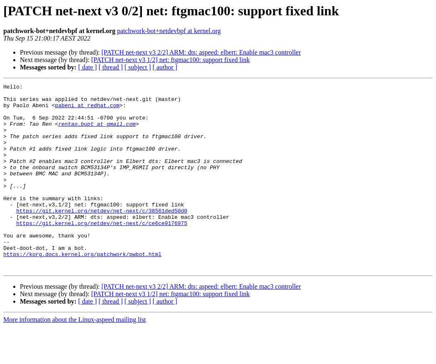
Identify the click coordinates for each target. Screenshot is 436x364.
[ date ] (87, 67)
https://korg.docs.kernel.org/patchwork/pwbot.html (82, 288)
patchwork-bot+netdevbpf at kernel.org (169, 30)
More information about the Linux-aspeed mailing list (74, 356)
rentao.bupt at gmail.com (97, 132)
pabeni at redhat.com (87, 110)
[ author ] (165, 67)
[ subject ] (138, 67)
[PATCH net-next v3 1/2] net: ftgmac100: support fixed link (170, 59)
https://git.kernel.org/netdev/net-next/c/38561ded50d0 (101, 236)
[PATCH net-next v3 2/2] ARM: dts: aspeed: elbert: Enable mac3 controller (201, 52)
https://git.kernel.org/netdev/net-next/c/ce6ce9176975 (101, 251)
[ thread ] (110, 67)
